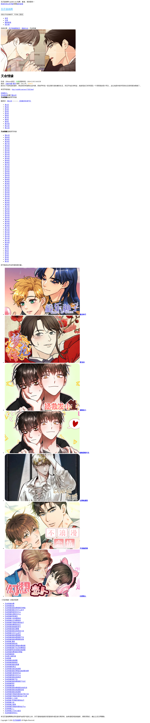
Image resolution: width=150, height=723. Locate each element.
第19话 (7, 223)
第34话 (7, 192)
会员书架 (10, 4)
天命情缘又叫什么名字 (13, 633)
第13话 (7, 236)
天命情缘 (8, 658)
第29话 (7, 202)
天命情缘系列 (9, 683)
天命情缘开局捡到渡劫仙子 (14, 622)
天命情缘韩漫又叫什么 (13, 675)
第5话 (7, 113)
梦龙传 (82, 362)
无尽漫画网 (7, 9)
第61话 (9, 101)
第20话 (7, 221)
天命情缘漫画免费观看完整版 (15, 608)
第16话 (7, 230)
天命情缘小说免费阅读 (13, 618)
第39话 (7, 181)
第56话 (7, 146)
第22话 (7, 217)
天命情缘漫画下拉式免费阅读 (15, 648)
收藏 (15, 4)
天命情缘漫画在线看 (12, 664)
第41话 (7, 177)
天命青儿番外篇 (10, 656)
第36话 (7, 188)
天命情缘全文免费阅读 (13, 620)
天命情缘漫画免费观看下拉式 (15, 681)
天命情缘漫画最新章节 (13, 627)
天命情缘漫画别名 (11, 643)
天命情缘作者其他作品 (13, 673)
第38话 (7, 183)
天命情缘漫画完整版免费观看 (15, 645)
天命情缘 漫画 (10, 641)
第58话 (7, 141)
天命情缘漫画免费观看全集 (14, 639)
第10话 (7, 123)
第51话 (7, 156)
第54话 (7, 150)
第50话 (7, 158)
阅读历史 (4, 4)
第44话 (7, 171)
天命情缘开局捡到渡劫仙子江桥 (16, 696)
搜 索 (21, 14)
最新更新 (8, 22)
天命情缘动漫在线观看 (13, 669)
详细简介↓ (4, 93)
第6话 (7, 115)
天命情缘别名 (9, 606)
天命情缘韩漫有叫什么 (13, 612)
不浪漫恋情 (84, 548)
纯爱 (10, 83)
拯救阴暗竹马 (84, 453)
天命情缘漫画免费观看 (13, 635)
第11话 (7, 126)
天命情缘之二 (9, 708)
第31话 (7, 198)
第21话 (7, 219)
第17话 (7, 228)
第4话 (7, 111)
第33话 (7, 194)
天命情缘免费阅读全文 (13, 624)
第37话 (7, 186)
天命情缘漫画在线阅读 (13, 677)
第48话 (7, 162)
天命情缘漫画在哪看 (12, 629)
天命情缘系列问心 (11, 713)
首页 (6, 18)
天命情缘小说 (9, 702)
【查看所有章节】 (25, 101)
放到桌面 (20, 4)
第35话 (7, 190)
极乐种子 (83, 314)
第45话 (7, 169)
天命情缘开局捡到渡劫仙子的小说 (17, 694)
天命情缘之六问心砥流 (13, 711)
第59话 (7, 139)
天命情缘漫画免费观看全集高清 (16, 687)
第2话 (7, 107)
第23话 (7, 215)
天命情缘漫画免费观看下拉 (14, 637)
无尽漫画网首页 (14, 28)
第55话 (7, 148)
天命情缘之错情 (10, 704)
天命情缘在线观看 (11, 660)
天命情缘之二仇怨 (11, 698)
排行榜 (7, 24)
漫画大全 (25, 28)
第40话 (7, 179)
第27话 (7, 207)
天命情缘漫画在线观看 (13, 692)
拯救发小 (83, 410)
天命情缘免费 (9, 603)
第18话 (7, 225)
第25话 (7, 211)
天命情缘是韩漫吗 (11, 616)
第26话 (7, 209)
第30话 (7, 200)
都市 (14, 83)
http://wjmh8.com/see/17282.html (23, 89)
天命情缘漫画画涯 (11, 662)
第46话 (7, 167)
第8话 (7, 119)
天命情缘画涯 (9, 654)
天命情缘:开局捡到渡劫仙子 (14, 700)
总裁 (7, 83)
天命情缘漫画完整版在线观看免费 (17, 671)
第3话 (7, 109)
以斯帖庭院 (84, 500)
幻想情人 (83, 596)
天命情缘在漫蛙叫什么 (13, 614)
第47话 (7, 164)
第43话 (7, 173)
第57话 (7, 143)
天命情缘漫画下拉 (11, 679)
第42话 (7, 175)
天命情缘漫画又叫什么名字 (14, 610)
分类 (6, 20)
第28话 (7, 204)
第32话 (7, 196)
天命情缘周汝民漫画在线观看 (15, 650)
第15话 (7, 232)
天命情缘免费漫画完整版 (13, 652)
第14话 (7, 234)
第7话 (7, 117)
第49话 (7, 160)
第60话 (7, 137)
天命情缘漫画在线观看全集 (14, 690)
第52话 (7, 154)
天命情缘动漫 (9, 685)
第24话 (7, 213)
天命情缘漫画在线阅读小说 (14, 631)
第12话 (7, 128)
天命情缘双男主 (10, 666)
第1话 (7, 105)
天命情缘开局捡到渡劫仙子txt (15, 706)
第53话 (7, 152)
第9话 (7, 121)
